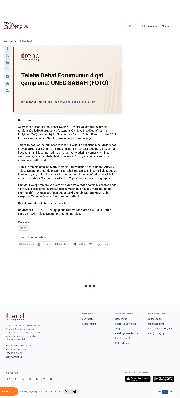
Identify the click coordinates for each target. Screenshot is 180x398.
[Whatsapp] (9, 379)
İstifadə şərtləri (155, 319)
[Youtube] (30, 379)
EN (159, 391)
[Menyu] (168, 26)
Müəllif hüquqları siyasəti (160, 328)
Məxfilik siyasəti (156, 324)
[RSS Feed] (51, 379)
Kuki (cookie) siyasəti (158, 333)
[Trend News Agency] (15, 317)
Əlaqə (118, 328)
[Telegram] (37, 379)
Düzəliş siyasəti (122, 338)
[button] (7, 48)
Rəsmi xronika (89, 324)
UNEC (23, 228)
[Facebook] (16, 379)
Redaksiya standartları (126, 333)
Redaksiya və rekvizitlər (126, 324)
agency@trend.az (14, 357)
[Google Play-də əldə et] (163, 379)
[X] (23, 379)
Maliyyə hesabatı (123, 343)
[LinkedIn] (44, 379)
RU (171, 391)
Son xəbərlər (88, 319)
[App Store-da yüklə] (138, 379)
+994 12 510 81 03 (14, 353)
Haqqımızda (121, 319)
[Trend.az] (16, 26)
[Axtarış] (122, 26)
